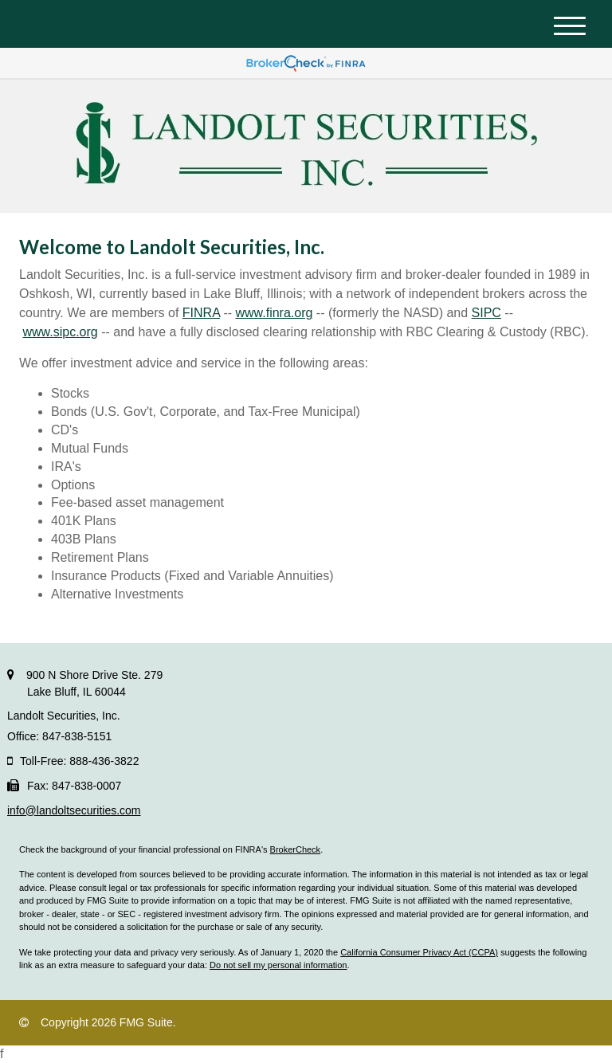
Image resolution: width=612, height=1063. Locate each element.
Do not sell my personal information (278, 965)
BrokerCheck (295, 849)
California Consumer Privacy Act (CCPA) (419, 952)
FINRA (201, 313)
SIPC (486, 313)
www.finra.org (273, 313)
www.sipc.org (59, 332)
